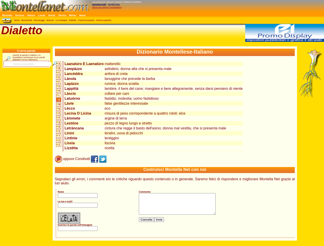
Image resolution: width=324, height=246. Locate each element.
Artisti (51, 15)
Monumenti (26, 20)
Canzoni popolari (86, 20)
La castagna (61, 20)
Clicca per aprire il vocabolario (107, 7)
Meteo (72, 15)
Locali (41, 15)
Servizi (62, 15)
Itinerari (19, 15)
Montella (7, 15)
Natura (31, 15)
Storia (17, 20)
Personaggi (39, 20)
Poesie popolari (103, 20)
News (82, 15)
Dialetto (72, 20)
